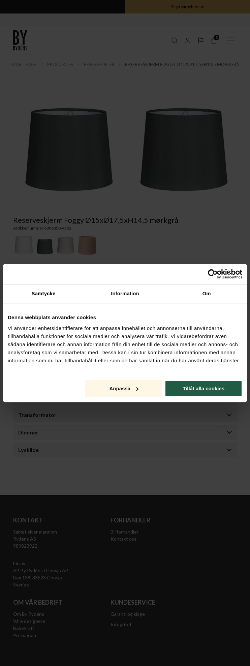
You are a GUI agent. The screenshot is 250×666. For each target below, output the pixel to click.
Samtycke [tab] (44, 293)
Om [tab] (206, 293)
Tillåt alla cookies (203, 388)
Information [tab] (125, 293)
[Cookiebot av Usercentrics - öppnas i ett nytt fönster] (212, 274)
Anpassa (123, 388)
